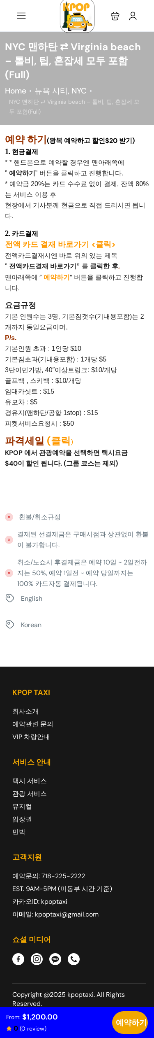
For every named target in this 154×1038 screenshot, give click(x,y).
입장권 (22, 819)
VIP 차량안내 (31, 736)
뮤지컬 (22, 806)
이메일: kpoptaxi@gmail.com (55, 914)
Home (15, 90)
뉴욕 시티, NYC (60, 90)
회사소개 (25, 711)
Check (130, 1022)
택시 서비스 (29, 781)
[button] (115, 16)
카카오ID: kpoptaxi (39, 901)
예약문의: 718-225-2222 (48, 876)
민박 (18, 832)
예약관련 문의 (32, 724)
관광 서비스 (29, 793)
